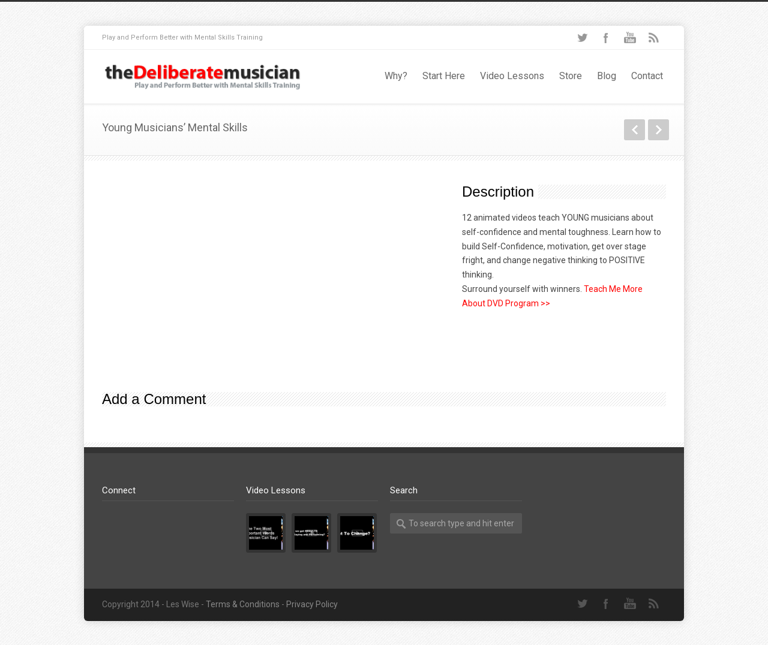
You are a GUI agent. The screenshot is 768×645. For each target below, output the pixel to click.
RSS (654, 38)
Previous (634, 129)
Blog (606, 76)
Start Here (443, 76)
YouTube (630, 38)
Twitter (582, 38)
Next (658, 129)
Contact (647, 76)
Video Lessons (512, 76)
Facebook (606, 38)
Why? (396, 76)
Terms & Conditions (243, 604)
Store (570, 76)
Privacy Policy (312, 604)
